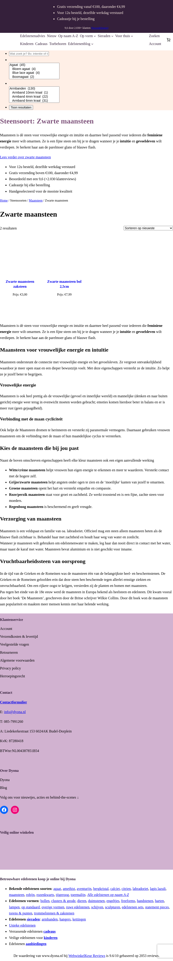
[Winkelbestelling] (148, 228)
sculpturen (112, 907)
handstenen (145, 901)
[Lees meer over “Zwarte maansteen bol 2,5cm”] (64, 305)
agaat (57, 889)
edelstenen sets (132, 907)
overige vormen (52, 907)
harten (159, 901)
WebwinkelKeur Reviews (86, 956)
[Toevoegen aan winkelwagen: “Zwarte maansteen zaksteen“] (20, 308)
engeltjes (113, 901)
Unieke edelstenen (22, 925)
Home (4, 200)
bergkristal (101, 889)
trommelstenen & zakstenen (54, 913)
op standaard (30, 907)
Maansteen (36, 200)
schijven (97, 907)
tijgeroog (62, 895)
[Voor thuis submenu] (132, 36)
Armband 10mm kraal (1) (34, 93)
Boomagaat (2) (34, 77)
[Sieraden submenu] (112, 36)
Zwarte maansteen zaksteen (20, 284)
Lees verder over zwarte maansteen (25, 157)
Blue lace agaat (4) (34, 73)
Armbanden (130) (34, 89)
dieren (81, 901)
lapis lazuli (158, 889)
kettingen (79, 919)
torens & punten (20, 913)
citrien (126, 889)
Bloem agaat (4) (34, 69)
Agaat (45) (34, 65)
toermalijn (78, 895)
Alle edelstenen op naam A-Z (108, 895)
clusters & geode (63, 901)
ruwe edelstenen (77, 907)
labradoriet (140, 889)
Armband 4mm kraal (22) (34, 97)
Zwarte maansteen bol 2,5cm (64, 284)
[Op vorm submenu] (95, 36)
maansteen (16, 895)
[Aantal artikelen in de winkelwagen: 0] (168, 39)
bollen (45, 901)
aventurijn (84, 889)
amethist (69, 889)
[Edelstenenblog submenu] (92, 44)
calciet (115, 889)
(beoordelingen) (100, 27)
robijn (30, 895)
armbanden (50, 919)
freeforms (128, 901)
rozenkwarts (45, 895)
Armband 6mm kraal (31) (34, 101)
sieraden (33, 919)
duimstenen (96, 901)
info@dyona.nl (15, 712)
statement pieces (157, 907)
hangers (65, 919)
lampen (14, 907)
